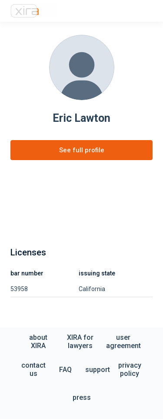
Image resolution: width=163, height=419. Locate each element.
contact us (33, 369)
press (82, 397)
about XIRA (38, 341)
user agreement (123, 341)
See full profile (81, 150)
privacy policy (129, 369)
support (97, 369)
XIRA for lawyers (80, 341)
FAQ (65, 369)
